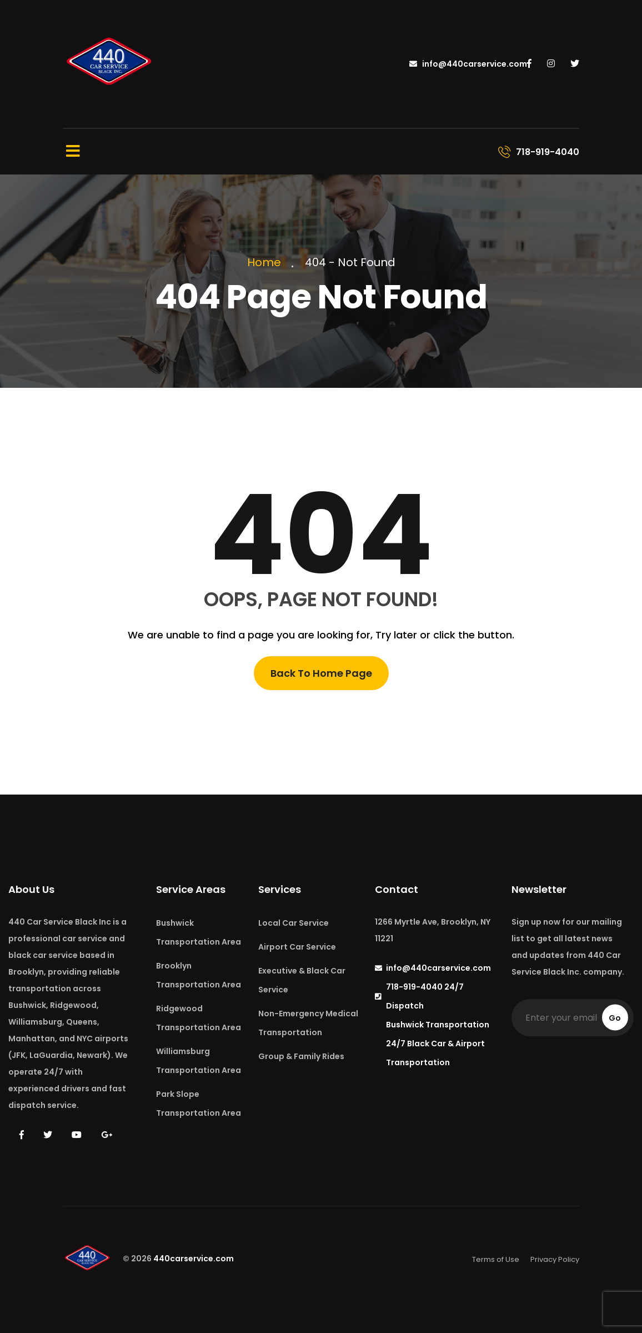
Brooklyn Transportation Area (198, 975)
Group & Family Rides (301, 1056)
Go (615, 1018)
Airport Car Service (297, 946)
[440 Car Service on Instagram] (551, 63)
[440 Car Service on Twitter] (574, 63)
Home (267, 262)
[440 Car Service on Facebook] (529, 63)
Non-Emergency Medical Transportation (308, 1023)
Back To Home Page (321, 673)
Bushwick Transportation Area (198, 932)
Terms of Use (495, 1259)
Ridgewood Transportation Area (198, 1018)
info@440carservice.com (468, 63)
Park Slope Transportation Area (198, 1104)
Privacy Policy (554, 1259)
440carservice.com (193, 1259)
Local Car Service (293, 922)
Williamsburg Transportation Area (198, 1061)
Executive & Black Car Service (301, 980)
